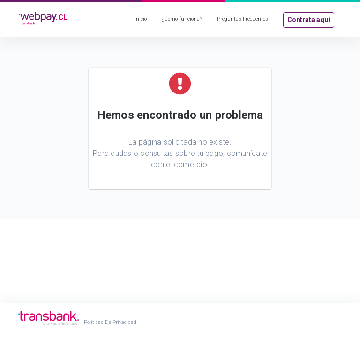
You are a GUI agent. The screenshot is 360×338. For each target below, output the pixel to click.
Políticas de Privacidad (110, 322)
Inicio (141, 19)
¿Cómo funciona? (182, 19)
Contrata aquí (308, 19)
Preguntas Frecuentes (242, 19)
